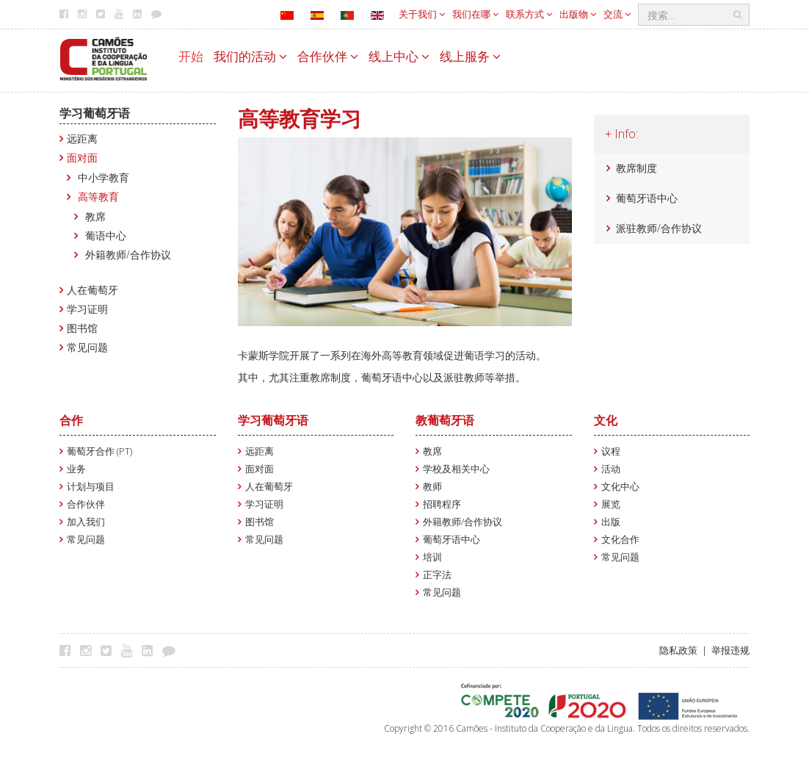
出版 (610, 522)
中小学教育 (103, 177)
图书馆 (82, 328)
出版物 (577, 14)
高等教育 (98, 196)
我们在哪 (475, 14)
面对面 (82, 158)
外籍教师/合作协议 (128, 255)
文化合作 (620, 539)
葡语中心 (105, 235)
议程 (610, 451)
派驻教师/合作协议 (659, 228)
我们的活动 (250, 56)
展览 (610, 504)
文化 (605, 420)
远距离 (82, 138)
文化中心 (620, 486)
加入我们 (86, 522)
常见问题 (87, 347)
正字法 (437, 575)
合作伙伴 (327, 56)
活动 (610, 469)
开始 (190, 56)
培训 (432, 557)
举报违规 (730, 650)
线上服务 (470, 56)
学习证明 (87, 309)
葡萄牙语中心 (647, 198)
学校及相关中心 (456, 469)
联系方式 (529, 14)
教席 (95, 216)
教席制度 (636, 168)
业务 (76, 469)
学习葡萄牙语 (94, 113)
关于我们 (422, 14)
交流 (617, 14)
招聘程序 (442, 504)
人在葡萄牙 (92, 290)
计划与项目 (91, 486)
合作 (71, 420)
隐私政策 (678, 650)
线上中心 (399, 56)
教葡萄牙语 (445, 420)
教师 (432, 486)
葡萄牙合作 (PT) (99, 451)
